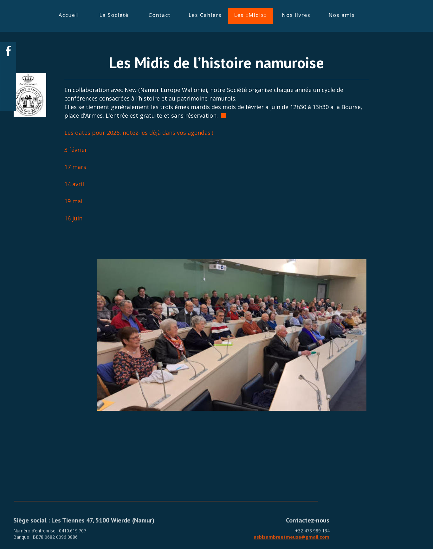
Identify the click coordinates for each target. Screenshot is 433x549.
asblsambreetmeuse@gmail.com (291, 541)
